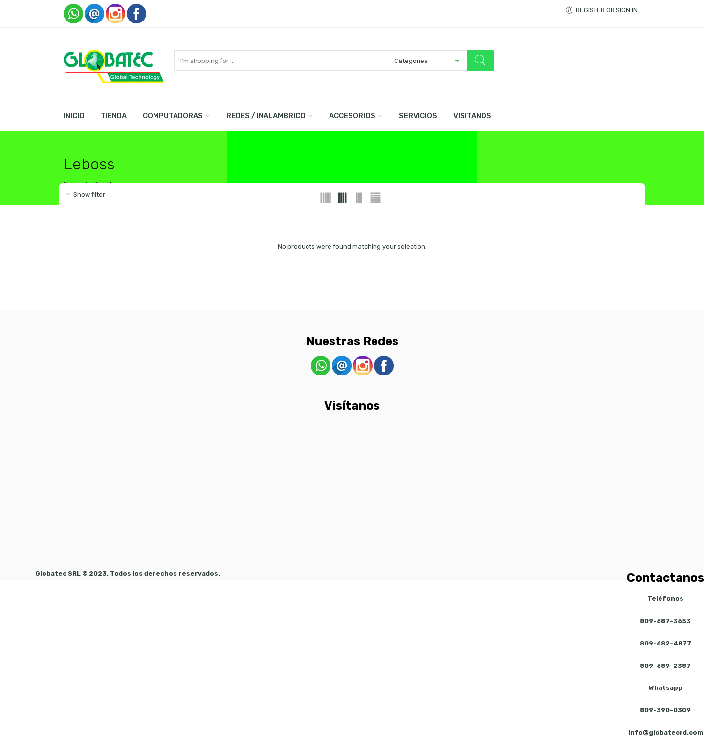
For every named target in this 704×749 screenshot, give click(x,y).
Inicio (74, 115)
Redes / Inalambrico (266, 115)
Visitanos (472, 115)
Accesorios (352, 115)
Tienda (114, 115)
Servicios (418, 115)
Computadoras (173, 115)
